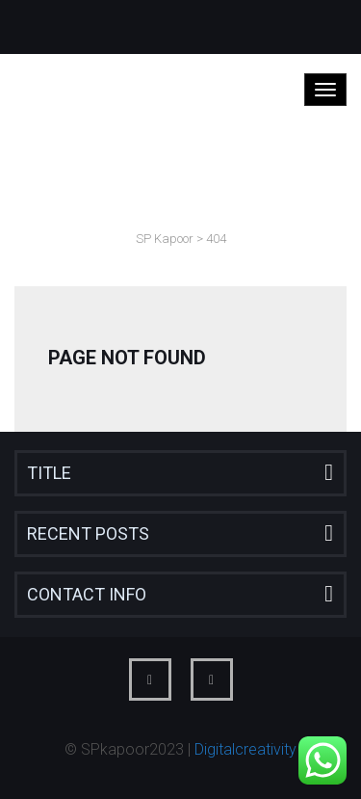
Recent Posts (88, 533)
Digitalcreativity (245, 749)
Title (49, 473)
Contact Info (86, 594)
